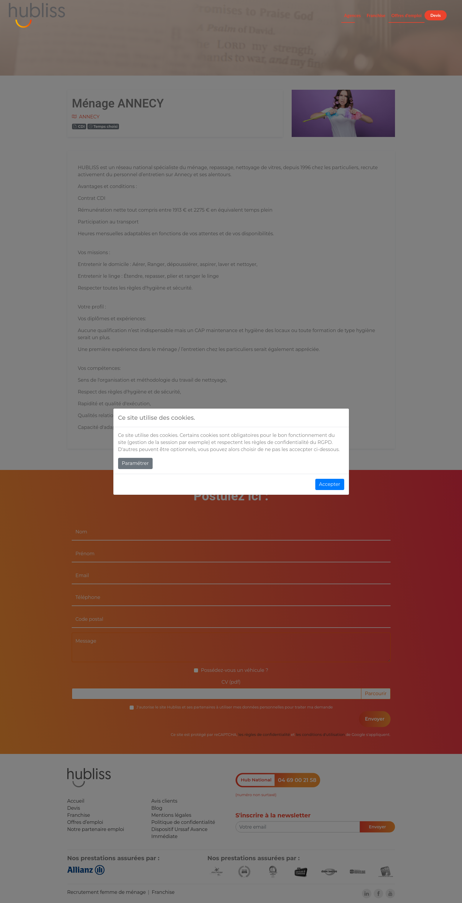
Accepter (329, 484)
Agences (352, 15)
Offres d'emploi (406, 15)
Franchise (376, 15)
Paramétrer (135, 463)
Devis (435, 15)
